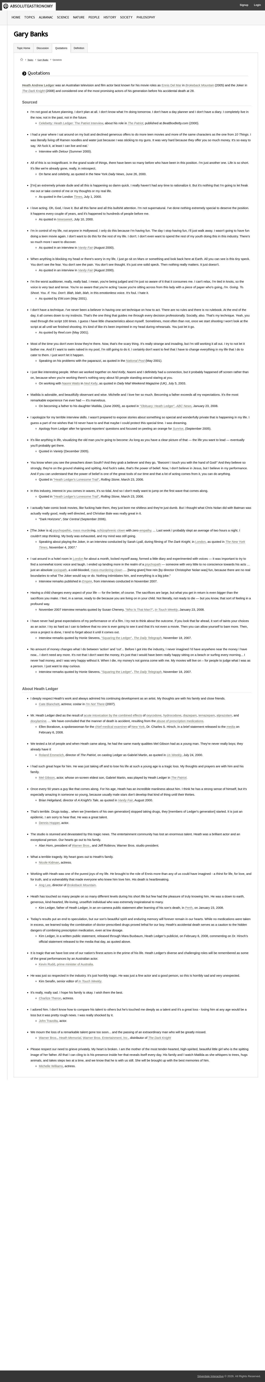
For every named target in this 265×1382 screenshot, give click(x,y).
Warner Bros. (81, 845)
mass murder (82, 530)
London (200, 541)
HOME (15, 17)
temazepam (207, 715)
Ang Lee (45, 885)
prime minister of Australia (75, 964)
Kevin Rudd (47, 964)
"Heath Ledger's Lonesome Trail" (76, 479)
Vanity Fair (85, 247)
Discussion (43, 48)
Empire (87, 581)
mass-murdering (102, 570)
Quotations (61, 48)
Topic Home (23, 48)
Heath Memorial (70, 1037)
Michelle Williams (51, 1066)
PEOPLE (93, 17)
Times (78, 196)
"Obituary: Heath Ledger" (157, 406)
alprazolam (224, 715)
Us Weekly (174, 755)
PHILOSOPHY (145, 17)
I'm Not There (95, 704)
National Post (135, 360)
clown (121, 530)
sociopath (60, 570)
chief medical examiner (111, 726)
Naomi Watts (71, 383)
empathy (145, 530)
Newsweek (65, 219)
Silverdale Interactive (210, 1376)
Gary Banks (43, 60)
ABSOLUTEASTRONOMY (31, 6)
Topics (30, 60)
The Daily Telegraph (148, 638)
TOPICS (29, 17)
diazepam (190, 715)
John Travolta (48, 1021)
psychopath (153, 564)
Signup (244, 5)
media (231, 726)
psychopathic (62, 530)
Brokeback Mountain (199, 85)
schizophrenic (106, 530)
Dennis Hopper (49, 823)
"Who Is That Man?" (139, 609)
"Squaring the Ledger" (116, 638)
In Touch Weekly (166, 609)
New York (138, 726)
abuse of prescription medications (180, 721)
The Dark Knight (33, 91)
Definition (79, 48)
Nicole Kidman (49, 862)
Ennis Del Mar (171, 85)
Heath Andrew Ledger (38, 85)
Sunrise (178, 428)
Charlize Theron (50, 998)
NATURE (78, 17)
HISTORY (109, 17)
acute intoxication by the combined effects (113, 715)
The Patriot (135, 123)
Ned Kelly (90, 383)
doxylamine (38, 721)
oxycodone (154, 715)
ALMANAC (46, 17)
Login (257, 5)
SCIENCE (63, 17)
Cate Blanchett (49, 704)
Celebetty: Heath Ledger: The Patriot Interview (71, 123)
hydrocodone (172, 715)
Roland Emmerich (51, 755)
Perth (189, 907)
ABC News (184, 406)
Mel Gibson (47, 777)
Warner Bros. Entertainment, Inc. (105, 1037)
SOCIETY (126, 17)
